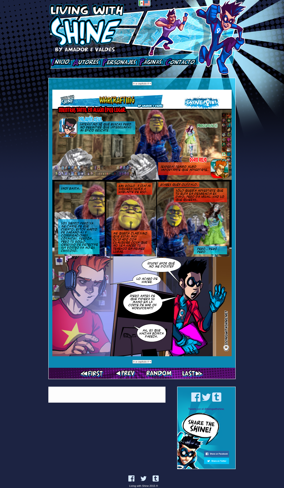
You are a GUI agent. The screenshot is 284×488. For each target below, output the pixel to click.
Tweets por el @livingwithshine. (206, 409)
